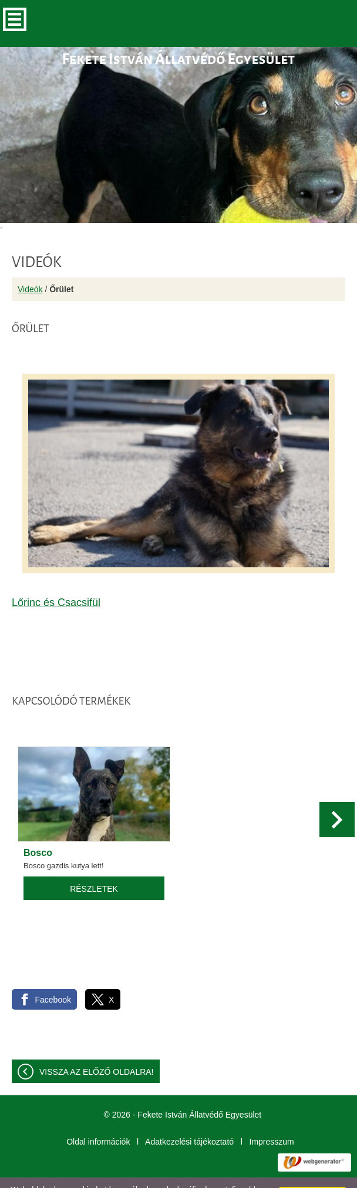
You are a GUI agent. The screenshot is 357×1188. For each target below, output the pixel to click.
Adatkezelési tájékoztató (189, 1118)
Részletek (94, 865)
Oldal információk (98, 1118)
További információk (224, 1175)
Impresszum (272, 1118)
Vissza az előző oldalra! (96, 1048)
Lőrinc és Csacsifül (56, 579)
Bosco (37, 829)
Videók (30, 265)
